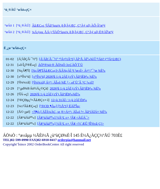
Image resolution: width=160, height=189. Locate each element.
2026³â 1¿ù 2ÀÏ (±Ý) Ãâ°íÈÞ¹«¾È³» (55, 94)
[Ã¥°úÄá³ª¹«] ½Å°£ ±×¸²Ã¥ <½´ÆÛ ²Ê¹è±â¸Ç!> (70, 123)
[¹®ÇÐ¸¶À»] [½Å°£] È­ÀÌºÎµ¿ (59, 106)
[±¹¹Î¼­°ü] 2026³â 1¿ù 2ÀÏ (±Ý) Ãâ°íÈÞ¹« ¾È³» (64, 76)
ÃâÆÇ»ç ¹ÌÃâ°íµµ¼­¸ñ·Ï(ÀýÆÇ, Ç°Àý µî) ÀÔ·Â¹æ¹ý (68, 25)
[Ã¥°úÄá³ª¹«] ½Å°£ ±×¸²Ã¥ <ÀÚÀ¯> (63, 117)
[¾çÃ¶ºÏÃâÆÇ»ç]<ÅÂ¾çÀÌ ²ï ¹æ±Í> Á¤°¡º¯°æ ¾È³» (69, 70)
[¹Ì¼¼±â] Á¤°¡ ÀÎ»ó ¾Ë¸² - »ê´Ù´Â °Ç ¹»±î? (63, 82)
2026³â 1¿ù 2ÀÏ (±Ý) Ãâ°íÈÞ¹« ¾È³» (75, 88)
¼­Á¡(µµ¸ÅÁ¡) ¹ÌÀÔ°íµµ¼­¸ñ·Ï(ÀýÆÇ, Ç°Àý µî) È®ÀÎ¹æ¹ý (72, 32)
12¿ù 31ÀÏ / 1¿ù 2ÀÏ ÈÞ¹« (69, 100)
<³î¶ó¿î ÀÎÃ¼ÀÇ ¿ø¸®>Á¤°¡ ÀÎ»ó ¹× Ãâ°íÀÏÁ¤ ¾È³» (69, 112)
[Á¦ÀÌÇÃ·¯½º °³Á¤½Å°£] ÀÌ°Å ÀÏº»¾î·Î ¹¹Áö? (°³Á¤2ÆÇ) (80, 59)
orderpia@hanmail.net (74, 140)
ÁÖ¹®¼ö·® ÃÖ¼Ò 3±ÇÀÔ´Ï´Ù (60, 65)
